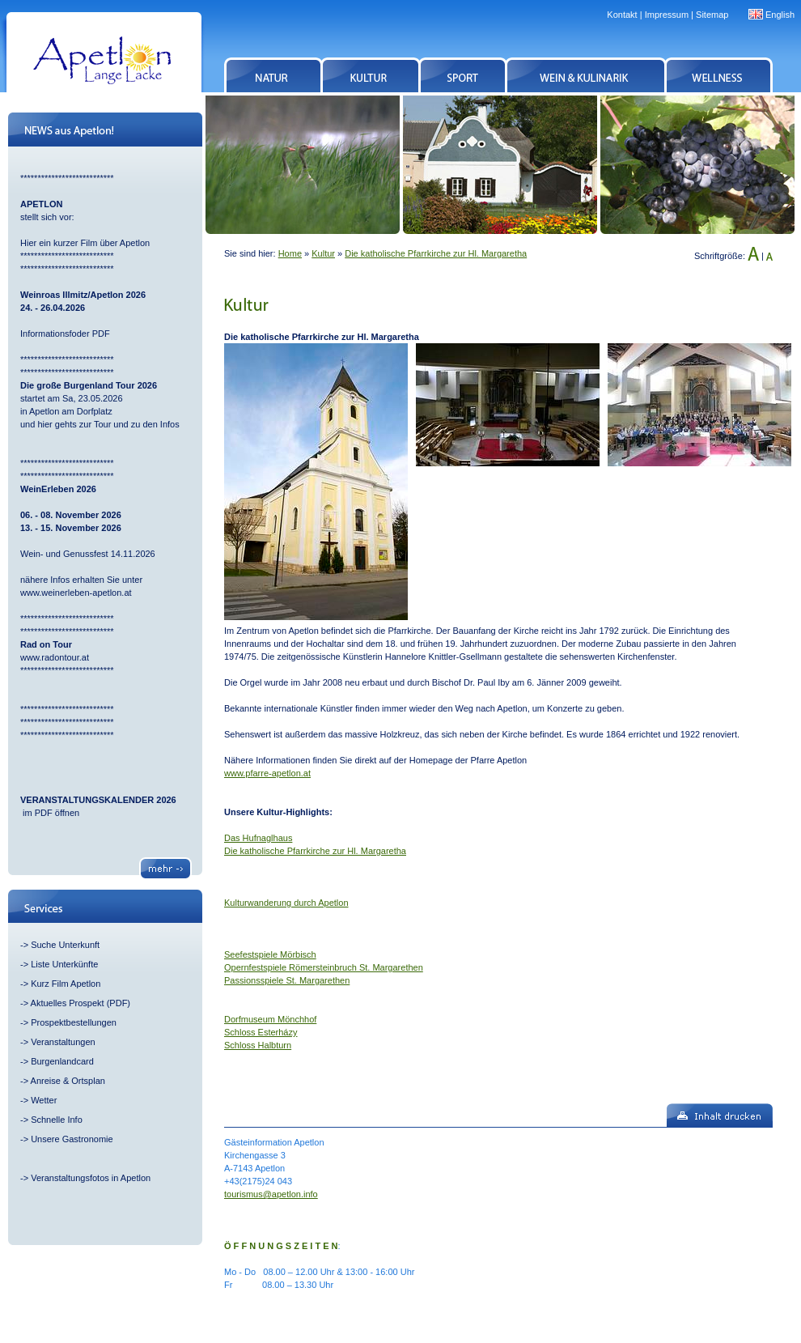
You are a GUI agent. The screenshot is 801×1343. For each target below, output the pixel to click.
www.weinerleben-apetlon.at (76, 592)
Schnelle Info (57, 1119)
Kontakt (622, 14)
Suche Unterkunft (65, 945)
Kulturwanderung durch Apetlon (286, 902)
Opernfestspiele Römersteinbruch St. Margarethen (323, 967)
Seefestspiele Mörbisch (270, 954)
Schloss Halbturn (257, 1045)
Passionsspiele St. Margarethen (287, 980)
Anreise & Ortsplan (68, 1081)
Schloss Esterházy (260, 1032)
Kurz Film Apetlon (65, 983)
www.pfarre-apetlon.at (267, 773)
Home (290, 253)
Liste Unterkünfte (64, 964)
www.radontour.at (54, 657)
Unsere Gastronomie (72, 1139)
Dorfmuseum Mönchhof (270, 1019)
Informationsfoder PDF (65, 333)
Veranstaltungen (63, 1042)
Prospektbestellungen (74, 1022)
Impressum (667, 14)
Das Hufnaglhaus (258, 838)
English (780, 14)
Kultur (323, 253)
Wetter (44, 1100)
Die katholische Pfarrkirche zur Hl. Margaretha (436, 253)
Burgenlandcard (62, 1061)
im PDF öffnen (49, 813)
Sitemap (712, 14)
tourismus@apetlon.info (271, 1194)
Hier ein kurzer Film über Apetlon (85, 243)
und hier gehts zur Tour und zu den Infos (101, 424)
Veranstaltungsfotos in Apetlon (90, 1178)
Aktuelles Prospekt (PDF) (80, 1003)
